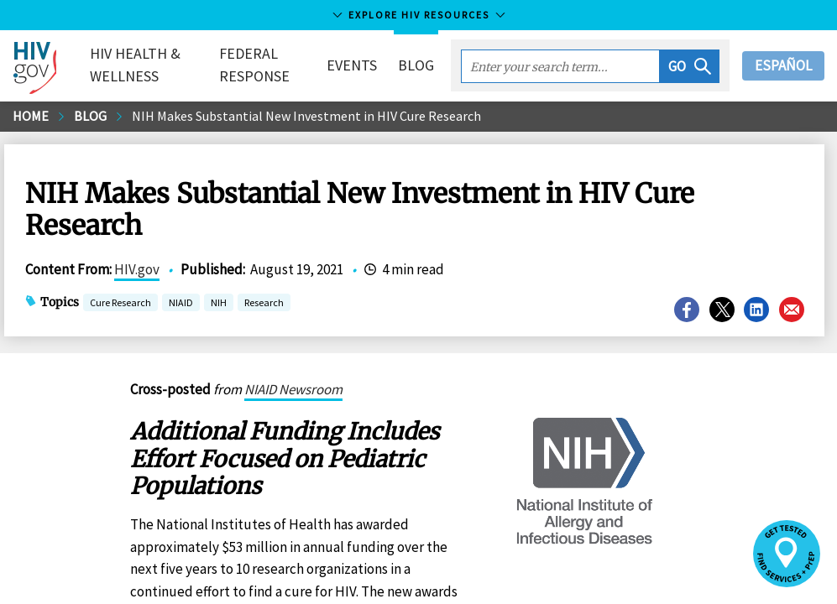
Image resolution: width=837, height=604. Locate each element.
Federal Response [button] (254, 65)
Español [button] (783, 65)
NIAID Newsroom (293, 389)
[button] (689, 66)
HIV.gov (137, 269)
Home (31, 115)
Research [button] (264, 304)
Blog (416, 65)
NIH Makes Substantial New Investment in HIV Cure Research (306, 115)
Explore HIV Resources (418, 14)
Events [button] (352, 65)
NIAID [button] (181, 304)
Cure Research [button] (120, 304)
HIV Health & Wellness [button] (135, 65)
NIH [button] (218, 304)
